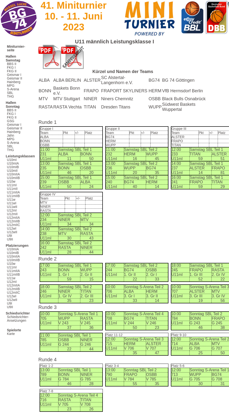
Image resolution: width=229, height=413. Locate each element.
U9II (10, 239)
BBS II (11, 64)
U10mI (12, 160)
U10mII (12, 171)
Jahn (10, 135)
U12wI (11, 228)
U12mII (12, 214)
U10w (11, 181)
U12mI (12, 210)
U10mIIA (13, 174)
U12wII (12, 232)
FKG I (11, 67)
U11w (11, 199)
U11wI (11, 203)
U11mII (12, 189)
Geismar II (14, 78)
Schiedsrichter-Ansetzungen (18, 318)
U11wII (12, 207)
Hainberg (14, 82)
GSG (10, 121)
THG (10, 96)
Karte (11, 334)
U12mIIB (13, 221)
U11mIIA (13, 192)
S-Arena (13, 89)
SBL (10, 93)
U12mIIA (13, 218)
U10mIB (13, 167)
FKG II (12, 71)
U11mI (12, 185)
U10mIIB (13, 178)
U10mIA (13, 163)
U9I (9, 236)
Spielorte (14, 330)
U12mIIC (13, 225)
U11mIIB (13, 196)
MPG (10, 85)
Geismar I (14, 75)
